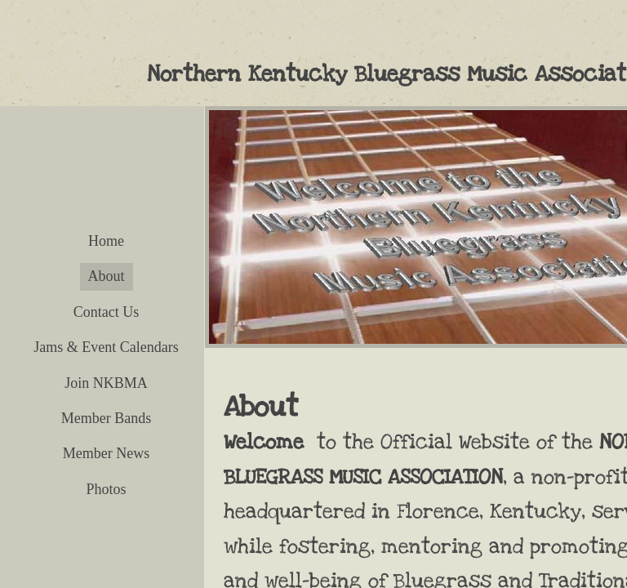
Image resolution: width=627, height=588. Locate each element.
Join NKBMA (106, 383)
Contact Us (106, 312)
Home (106, 241)
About (106, 276)
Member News (106, 453)
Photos (106, 489)
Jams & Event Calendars (105, 347)
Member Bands (106, 418)
